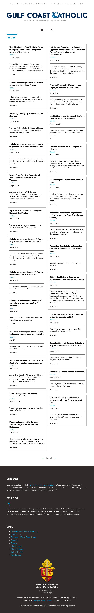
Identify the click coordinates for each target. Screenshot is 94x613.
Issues (11, 55)
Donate (14, 540)
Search (49, 30)
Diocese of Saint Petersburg (23, 537)
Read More (13, 75)
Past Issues (16, 555)
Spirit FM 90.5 (17, 552)
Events (14, 543)
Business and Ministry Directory (24, 531)
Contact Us (16, 534)
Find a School (17, 549)
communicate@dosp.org (42, 600)
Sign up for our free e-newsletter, (41, 485)
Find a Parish (16, 546)
